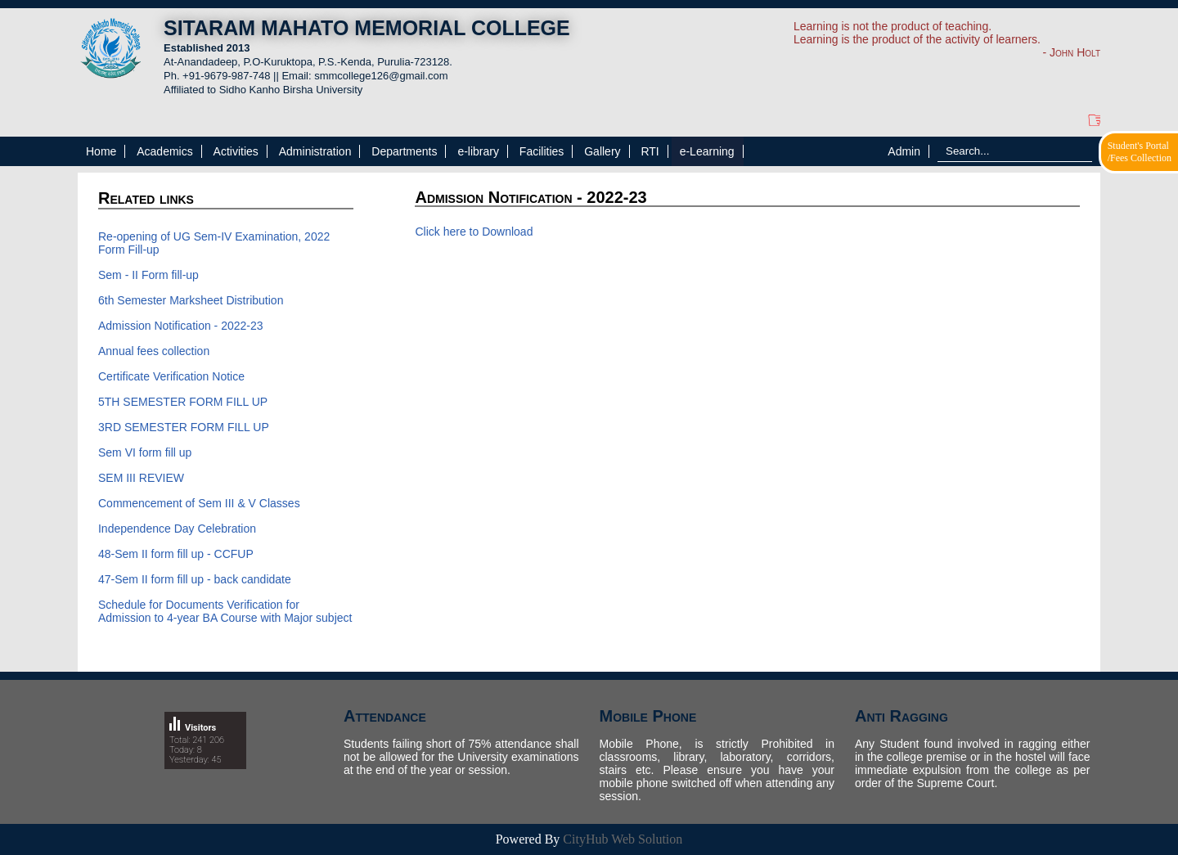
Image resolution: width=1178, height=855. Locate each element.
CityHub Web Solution (622, 839)
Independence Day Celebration (177, 528)
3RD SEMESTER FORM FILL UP (183, 427)
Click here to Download (474, 231)
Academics (164, 151)
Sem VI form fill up (144, 452)
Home (101, 151)
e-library (478, 151)
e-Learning (707, 151)
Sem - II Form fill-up (148, 274)
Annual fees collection (153, 351)
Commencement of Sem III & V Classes (199, 503)
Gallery (602, 151)
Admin (904, 151)
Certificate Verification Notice (171, 376)
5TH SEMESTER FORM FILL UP (183, 401)
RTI (650, 151)
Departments (404, 151)
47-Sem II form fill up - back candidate (194, 579)
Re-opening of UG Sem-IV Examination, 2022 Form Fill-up (214, 243)
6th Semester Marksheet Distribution (190, 300)
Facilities (541, 151)
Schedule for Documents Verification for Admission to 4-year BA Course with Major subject (225, 611)
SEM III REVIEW (141, 477)
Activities (236, 151)
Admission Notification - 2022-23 (180, 325)
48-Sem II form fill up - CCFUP (176, 553)
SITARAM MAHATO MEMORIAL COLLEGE (367, 27)
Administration (315, 151)
